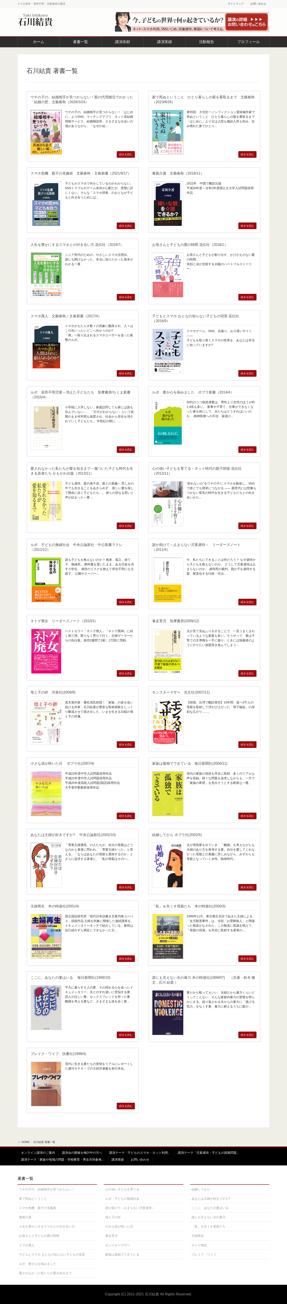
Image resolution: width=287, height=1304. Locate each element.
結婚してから (200, 1189)
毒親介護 (25, 1217)
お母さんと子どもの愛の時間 (39, 1235)
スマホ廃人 (26, 1245)
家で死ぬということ (33, 1198)
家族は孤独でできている (122, 1254)
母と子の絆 (113, 1217)
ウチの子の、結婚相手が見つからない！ (47, 1189)
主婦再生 (197, 1235)
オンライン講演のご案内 (38, 1152)
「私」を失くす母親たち (208, 1226)
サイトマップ (236, 3)
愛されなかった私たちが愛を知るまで (45, 1273)
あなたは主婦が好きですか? (210, 1198)
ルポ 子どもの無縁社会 (122, 1198)
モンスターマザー (117, 1245)
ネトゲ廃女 (199, 1245)
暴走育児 (111, 1235)
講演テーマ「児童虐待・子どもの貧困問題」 (209, 1152)
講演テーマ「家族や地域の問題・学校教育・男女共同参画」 (63, 1159)
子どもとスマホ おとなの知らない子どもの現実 (52, 1254)
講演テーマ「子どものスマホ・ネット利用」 (140, 1152)
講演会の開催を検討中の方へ (82, 1152)
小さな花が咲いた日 (119, 1226)
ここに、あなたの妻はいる (210, 1208)
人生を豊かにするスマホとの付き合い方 (47, 1226)
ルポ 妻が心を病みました (37, 1264)
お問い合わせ (258, 3)
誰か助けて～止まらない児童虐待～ (130, 1208)
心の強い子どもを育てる (122, 1189)
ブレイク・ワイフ (203, 1254)
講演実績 (117, 1159)
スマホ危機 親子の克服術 (37, 1208)
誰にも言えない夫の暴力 (208, 1217)
